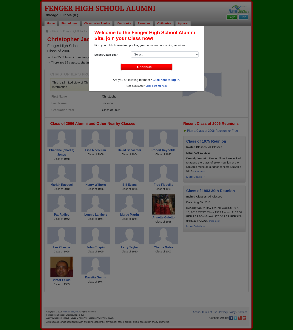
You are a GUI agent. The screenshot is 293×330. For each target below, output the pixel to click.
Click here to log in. (166, 79)
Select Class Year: (106, 54)
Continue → (146, 67)
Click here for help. (156, 85)
